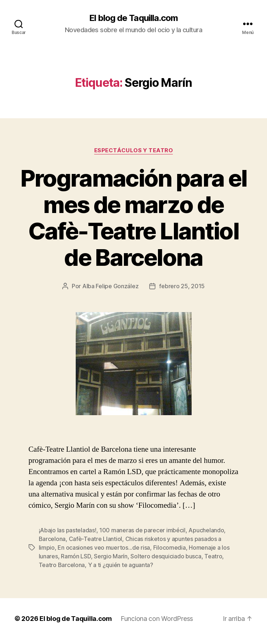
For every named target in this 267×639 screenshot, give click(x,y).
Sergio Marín (111, 556)
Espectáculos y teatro (133, 150)
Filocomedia (169, 547)
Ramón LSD (76, 556)
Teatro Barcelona (62, 564)
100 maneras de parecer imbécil (142, 530)
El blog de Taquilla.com (133, 18)
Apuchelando (206, 530)
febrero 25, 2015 (182, 286)
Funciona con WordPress (157, 618)
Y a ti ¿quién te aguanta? (120, 564)
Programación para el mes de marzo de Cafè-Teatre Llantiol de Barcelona (133, 217)
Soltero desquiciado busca (165, 556)
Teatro (213, 556)
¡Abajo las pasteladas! (67, 530)
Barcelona (52, 538)
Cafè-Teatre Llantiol (95, 538)
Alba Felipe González (110, 286)
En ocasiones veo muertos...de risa (104, 547)
